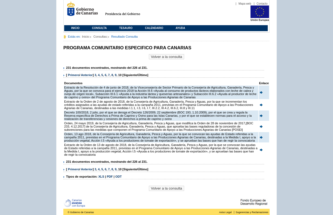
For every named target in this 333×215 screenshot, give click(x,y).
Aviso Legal (225, 212)
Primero (73, 75)
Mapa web (245, 3)
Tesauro (125, 28)
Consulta (99, 28)
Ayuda (180, 28)
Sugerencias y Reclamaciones (252, 212)
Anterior (87, 75)
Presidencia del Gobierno (128, 11)
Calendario (154, 28)
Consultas (100, 36)
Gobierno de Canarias (81, 11)
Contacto (262, 3)
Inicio (75, 28)
